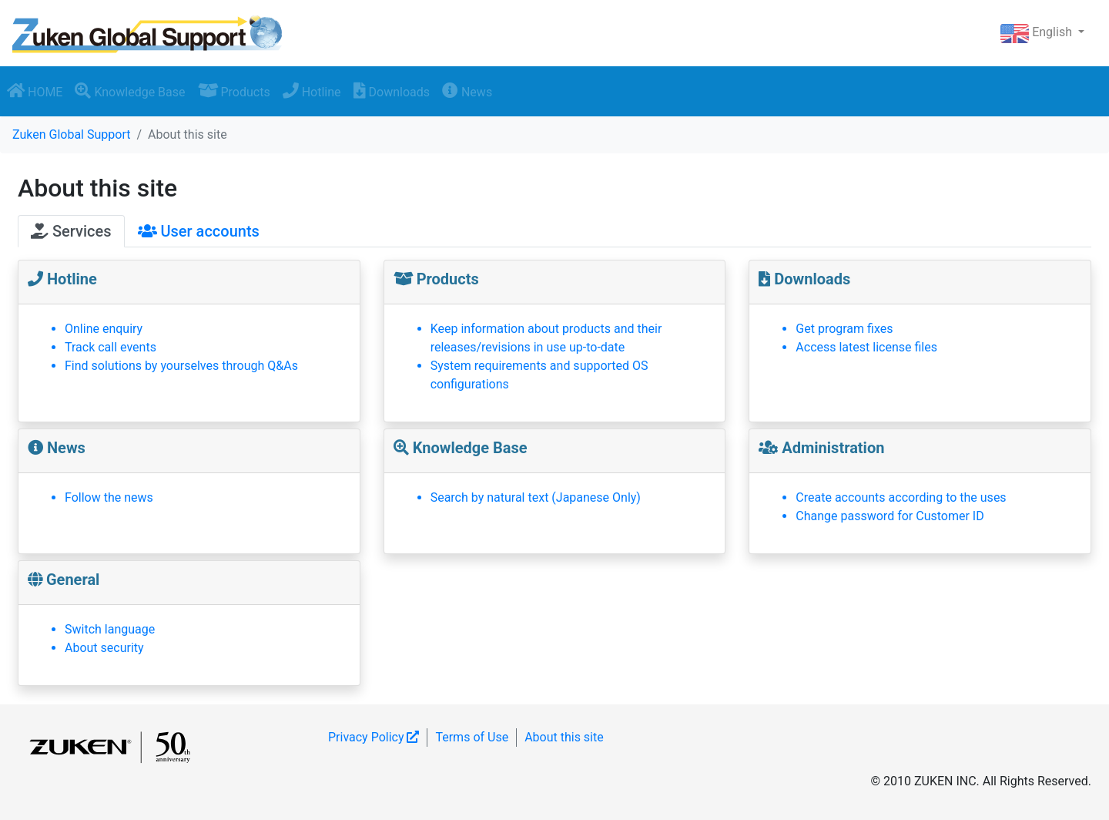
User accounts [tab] (199, 231)
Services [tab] (71, 231)
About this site (564, 737)
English (1037, 33)
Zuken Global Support (71, 134)
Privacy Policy (373, 737)
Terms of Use (471, 737)
